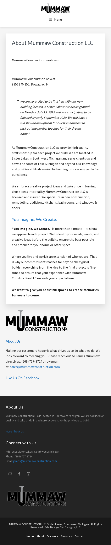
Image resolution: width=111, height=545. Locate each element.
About (40, 536)
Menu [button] (58, 19)
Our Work (52, 536)
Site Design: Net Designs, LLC (63, 527)
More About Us (15, 431)
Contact (79, 536)
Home (30, 536)
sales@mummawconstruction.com (35, 367)
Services (66, 536)
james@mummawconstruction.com (35, 461)
